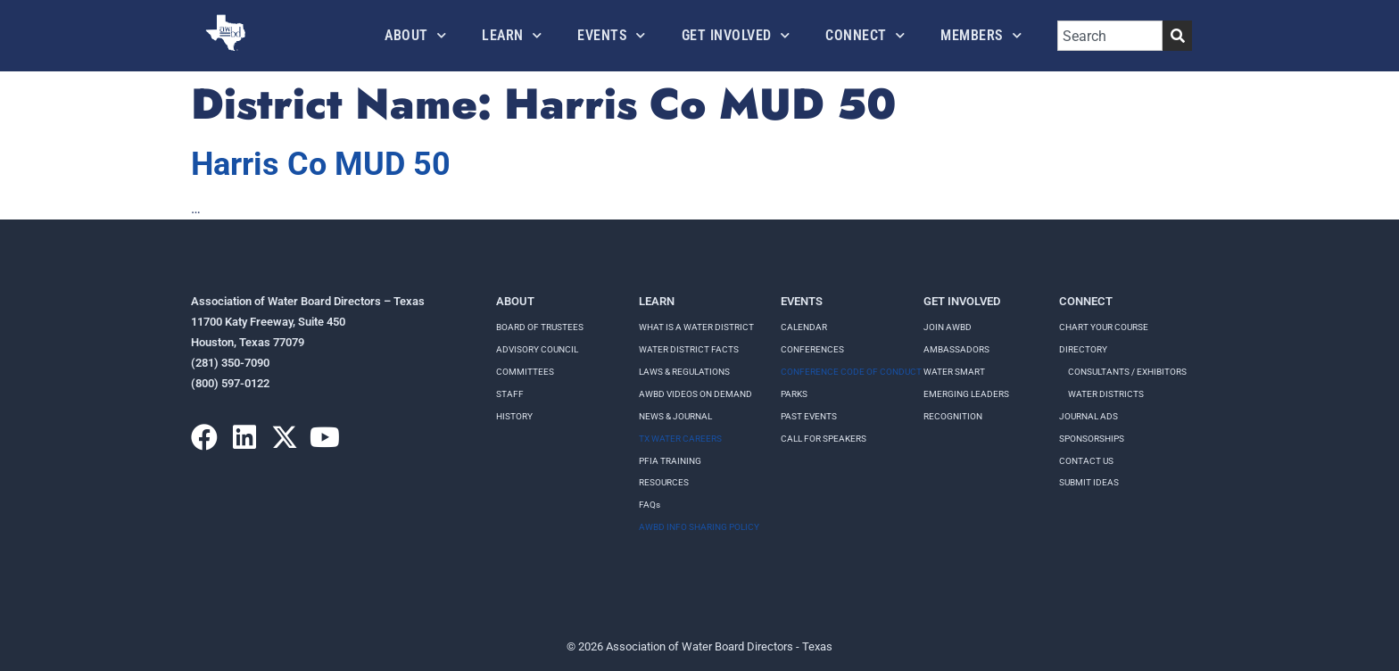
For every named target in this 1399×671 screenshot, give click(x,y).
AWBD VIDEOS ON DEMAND (695, 394)
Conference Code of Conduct (851, 371)
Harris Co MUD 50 (321, 164)
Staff (510, 394)
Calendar (804, 327)
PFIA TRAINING (670, 461)
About (415, 35)
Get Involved (736, 35)
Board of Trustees (540, 327)
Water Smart (954, 371)
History (514, 416)
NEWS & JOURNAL (675, 416)
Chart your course (1103, 327)
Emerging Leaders (966, 394)
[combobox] (1110, 36)
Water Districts (1106, 394)
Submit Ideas (1089, 482)
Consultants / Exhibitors (1127, 371)
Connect (865, 35)
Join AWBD (947, 327)
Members (981, 35)
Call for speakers (823, 438)
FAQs (649, 504)
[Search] (1177, 36)
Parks (794, 394)
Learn (512, 35)
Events (611, 35)
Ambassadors (956, 349)
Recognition (952, 416)
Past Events (809, 416)
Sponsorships (1091, 438)
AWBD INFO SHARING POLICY (699, 527)
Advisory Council (537, 349)
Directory (1083, 349)
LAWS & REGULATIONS (684, 371)
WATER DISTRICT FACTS (689, 349)
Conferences (812, 349)
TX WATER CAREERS (680, 438)
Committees (525, 371)
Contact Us (1086, 461)
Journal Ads (1088, 416)
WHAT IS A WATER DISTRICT (696, 327)
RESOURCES (664, 482)
